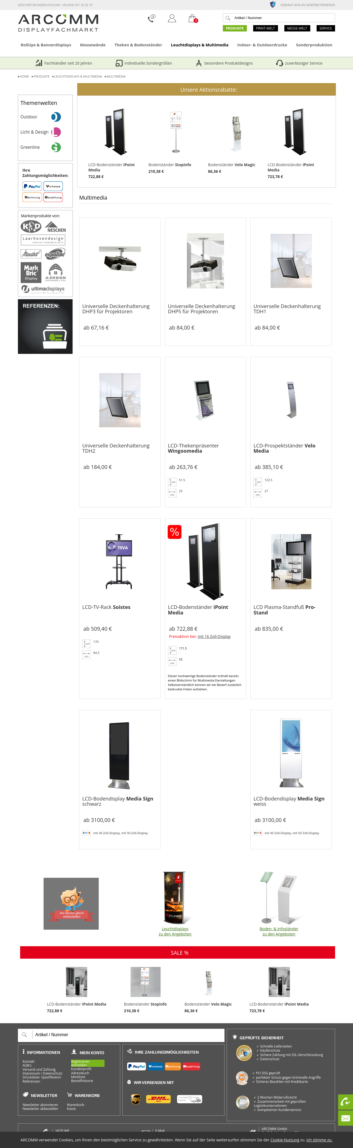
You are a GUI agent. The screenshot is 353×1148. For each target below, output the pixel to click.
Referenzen (31, 1081)
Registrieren (80, 1061)
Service (326, 28)
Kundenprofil (81, 1069)
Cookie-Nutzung (285, 1139)
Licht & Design (46, 132)
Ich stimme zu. (319, 1139)
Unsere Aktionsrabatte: (208, 89)
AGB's (27, 1065)
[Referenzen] (45, 352)
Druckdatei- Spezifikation (42, 1077)
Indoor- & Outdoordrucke (262, 44)
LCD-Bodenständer (116, 141)
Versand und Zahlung (39, 1070)
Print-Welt (265, 28)
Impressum (31, 1073)
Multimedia (116, 76)
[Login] (172, 23)
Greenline (46, 147)
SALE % (179, 952)
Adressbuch (80, 1073)
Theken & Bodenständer (138, 44)
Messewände (93, 44)
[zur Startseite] (58, 30)
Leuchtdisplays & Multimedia (200, 44)
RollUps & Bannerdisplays (46, 44)
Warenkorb (75, 1105)
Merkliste (78, 1077)
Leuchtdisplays (175, 904)
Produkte (235, 28)
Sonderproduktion (314, 44)
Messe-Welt (297, 28)
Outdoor (46, 117)
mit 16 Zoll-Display (214, 636)
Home (24, 76)
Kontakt (28, 1062)
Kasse (71, 1109)
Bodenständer (176, 139)
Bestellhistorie (82, 1081)
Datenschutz (52, 1073)
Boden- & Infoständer (279, 904)
